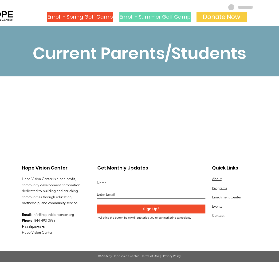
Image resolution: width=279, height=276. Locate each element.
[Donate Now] (221, 17)
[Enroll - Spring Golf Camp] (80, 17)
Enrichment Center (226, 197)
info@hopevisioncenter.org (53, 214)
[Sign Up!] (151, 209)
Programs (219, 188)
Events (217, 206)
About (217, 179)
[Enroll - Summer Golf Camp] (155, 17)
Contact (218, 215)
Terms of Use (150, 256)
